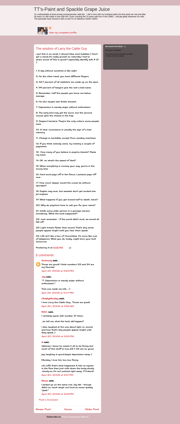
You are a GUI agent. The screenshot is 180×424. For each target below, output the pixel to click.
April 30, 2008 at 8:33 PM (58, 394)
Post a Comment (48, 399)
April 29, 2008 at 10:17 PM (58, 293)
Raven (45, 380)
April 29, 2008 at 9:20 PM (58, 271)
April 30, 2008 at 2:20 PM (58, 336)
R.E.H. (45, 312)
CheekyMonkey (50, 298)
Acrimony (47, 260)
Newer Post (43, 409)
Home (68, 409)
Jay (43, 276)
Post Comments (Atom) (75, 416)
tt (42, 342)
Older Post (92, 409)
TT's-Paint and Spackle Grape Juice (72, 9)
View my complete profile (63, 32)
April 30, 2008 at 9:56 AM (58, 306)
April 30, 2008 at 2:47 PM (57, 375)
